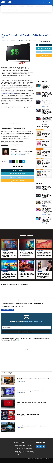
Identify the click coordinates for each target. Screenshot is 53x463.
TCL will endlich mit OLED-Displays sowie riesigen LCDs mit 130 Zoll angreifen (44, 254)
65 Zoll (14, 145)
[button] (49, 2)
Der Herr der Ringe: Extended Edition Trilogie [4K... (46, 162)
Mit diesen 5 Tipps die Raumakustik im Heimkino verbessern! (47, 202)
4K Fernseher (20, 40)
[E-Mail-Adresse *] (26, 327)
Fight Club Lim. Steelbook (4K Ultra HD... (45, 143)
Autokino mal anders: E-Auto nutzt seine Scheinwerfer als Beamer (32, 426)
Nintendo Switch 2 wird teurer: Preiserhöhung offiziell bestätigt (31, 402)
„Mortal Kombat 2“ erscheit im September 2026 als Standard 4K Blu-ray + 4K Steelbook (47, 111)
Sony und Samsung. (5, 77)
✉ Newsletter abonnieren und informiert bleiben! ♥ (12, 306)
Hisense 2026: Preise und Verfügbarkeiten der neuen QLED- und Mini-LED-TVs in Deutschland (47, 94)
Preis (21, 145)
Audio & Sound (44, 205)
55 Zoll (10, 145)
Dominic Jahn (5, 40)
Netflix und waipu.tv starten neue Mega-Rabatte (28, 414)
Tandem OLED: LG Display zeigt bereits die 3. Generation (30, 391)
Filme (42, 124)
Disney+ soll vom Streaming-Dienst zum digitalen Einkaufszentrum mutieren (46, 86)
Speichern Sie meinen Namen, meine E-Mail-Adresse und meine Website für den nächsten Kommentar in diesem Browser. (23, 303)
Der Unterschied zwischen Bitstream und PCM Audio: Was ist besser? (47, 196)
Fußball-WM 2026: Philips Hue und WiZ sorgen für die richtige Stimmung (27, 275)
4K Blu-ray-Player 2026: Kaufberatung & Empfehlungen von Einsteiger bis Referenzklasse (47, 219)
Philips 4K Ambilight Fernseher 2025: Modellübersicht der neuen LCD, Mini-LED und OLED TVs (47, 210)
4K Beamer (43, 106)
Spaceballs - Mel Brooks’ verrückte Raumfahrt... (46, 173)
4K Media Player (44, 222)
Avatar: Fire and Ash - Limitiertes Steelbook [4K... (46, 133)
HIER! (18, 340)
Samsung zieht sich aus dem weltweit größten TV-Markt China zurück (26, 254)
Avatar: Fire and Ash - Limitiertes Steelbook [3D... (46, 153)
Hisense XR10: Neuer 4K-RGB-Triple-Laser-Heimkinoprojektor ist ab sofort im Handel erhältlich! (47, 103)
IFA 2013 (17, 145)
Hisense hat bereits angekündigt (8, 93)
